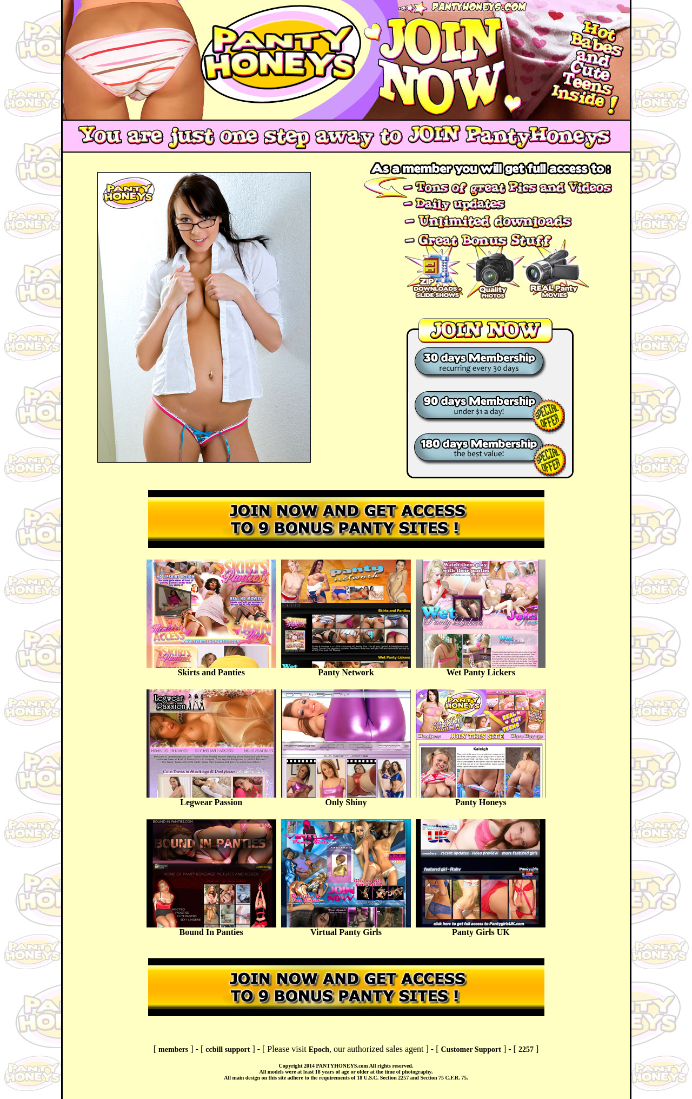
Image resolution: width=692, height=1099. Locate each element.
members (173, 1049)
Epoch (319, 1049)
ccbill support (227, 1049)
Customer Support (471, 1049)
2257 (526, 1049)
